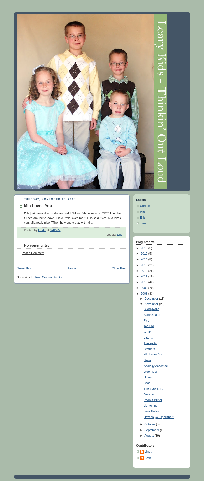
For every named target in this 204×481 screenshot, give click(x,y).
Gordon (145, 206)
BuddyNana (151, 309)
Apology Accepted (156, 366)
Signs (147, 360)
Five (146, 320)
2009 (144, 288)
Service (149, 394)
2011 (144, 276)
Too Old (149, 326)
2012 (144, 271)
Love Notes (151, 411)
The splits (150, 343)
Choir (147, 331)
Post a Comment (33, 253)
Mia (142, 211)
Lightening (150, 405)
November (151, 304)
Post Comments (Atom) (51, 277)
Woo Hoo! (150, 371)
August (149, 435)
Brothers (149, 349)
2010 (144, 282)
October (150, 424)
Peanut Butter (153, 400)
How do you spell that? (159, 417)
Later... (148, 337)
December (151, 298)
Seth (148, 458)
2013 (144, 265)
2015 (144, 253)
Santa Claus (152, 315)
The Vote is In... (154, 388)
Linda (148, 451)
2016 (144, 248)
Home (72, 268)
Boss (147, 383)
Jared (144, 223)
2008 (144, 293)
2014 (144, 259)
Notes (148, 377)
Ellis (119, 234)
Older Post (119, 268)
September (152, 430)
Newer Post (24, 268)
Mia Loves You (153, 354)
